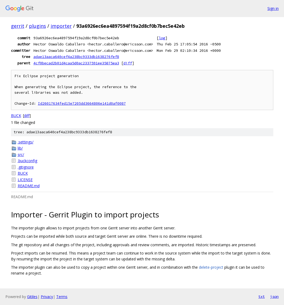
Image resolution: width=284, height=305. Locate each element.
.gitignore (26, 167)
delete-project (211, 267)
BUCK (16, 115)
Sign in (273, 8)
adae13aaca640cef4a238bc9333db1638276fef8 (76, 56)
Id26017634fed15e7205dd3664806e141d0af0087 (82, 103)
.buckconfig (27, 160)
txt (261, 296)
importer (61, 26)
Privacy (47, 296)
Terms (61, 296)
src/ (21, 154)
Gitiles (32, 296)
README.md (29, 185)
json (274, 296)
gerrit (17, 26)
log (162, 38)
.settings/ (25, 141)
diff (127, 63)
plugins (37, 26)
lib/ (20, 148)
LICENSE (25, 179)
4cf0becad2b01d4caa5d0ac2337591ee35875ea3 (76, 63)
